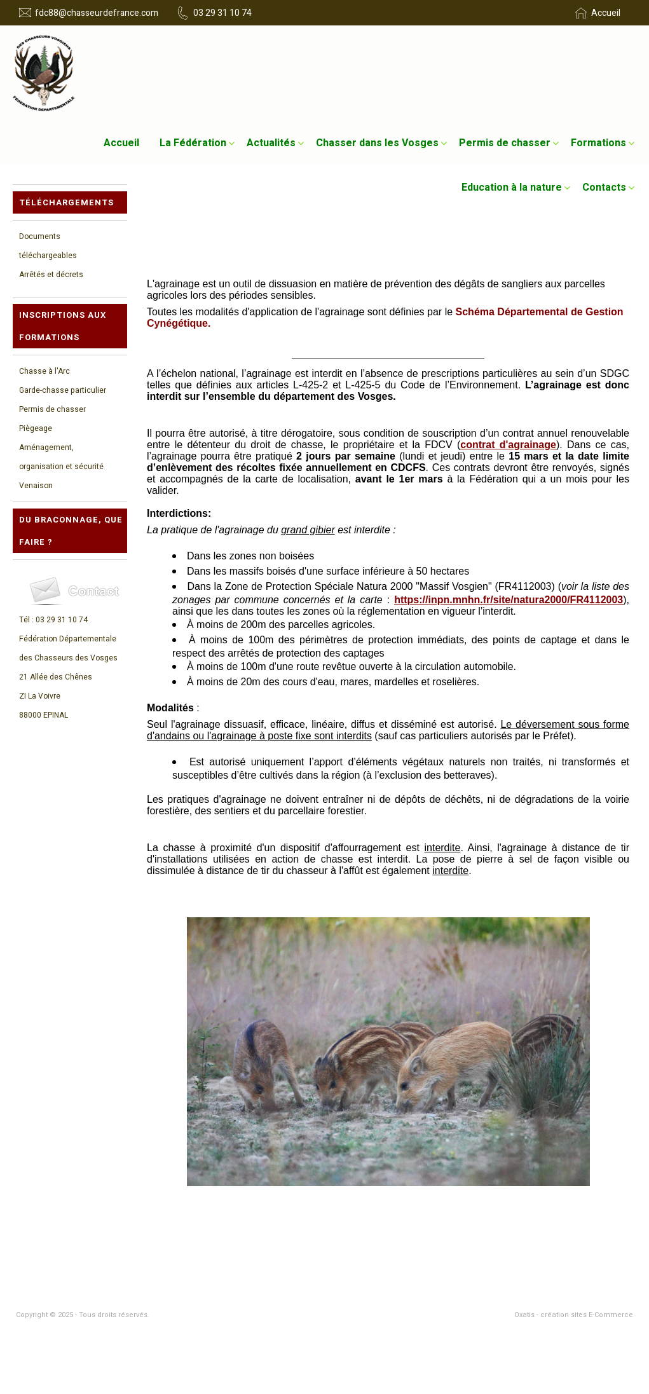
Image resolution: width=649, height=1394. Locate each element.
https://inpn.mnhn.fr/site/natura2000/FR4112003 (508, 599)
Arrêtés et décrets (51, 274)
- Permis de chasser (363, 1267)
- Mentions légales (48, 1295)
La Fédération (193, 143)
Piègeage (35, 428)
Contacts (604, 187)
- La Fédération (354, 1239)
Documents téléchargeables (48, 246)
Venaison (36, 485)
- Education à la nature (55, 1281)
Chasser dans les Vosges (377, 143)
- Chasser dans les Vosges (375, 1253)
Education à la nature (511, 187)
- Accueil (31, 1239)
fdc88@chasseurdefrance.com (96, 13)
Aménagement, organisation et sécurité (61, 457)
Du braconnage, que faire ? (71, 531)
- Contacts (346, 1281)
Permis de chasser (504, 143)
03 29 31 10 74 (222, 13)
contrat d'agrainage (508, 444)
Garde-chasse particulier (62, 390)
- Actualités (36, 1253)
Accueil (121, 143)
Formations (598, 143)
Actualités (271, 143)
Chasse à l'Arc (44, 371)
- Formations (38, 1267)
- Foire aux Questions (365, 1295)
